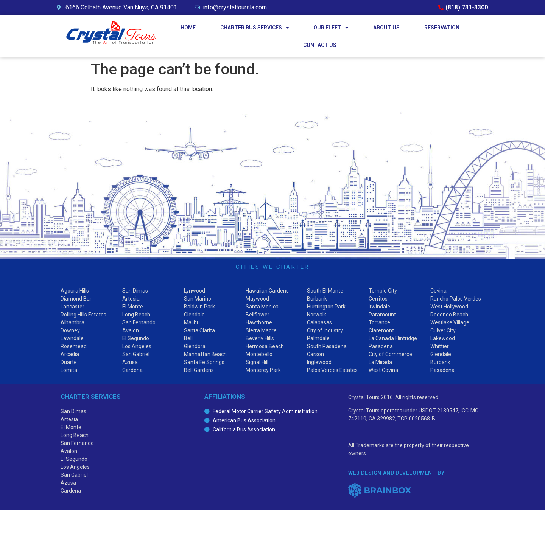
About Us (386, 28)
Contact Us (319, 45)
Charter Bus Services (254, 27)
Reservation (441, 28)
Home (188, 28)
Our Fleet (331, 27)
